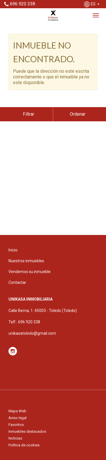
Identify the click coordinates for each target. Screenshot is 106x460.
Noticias (15, 438)
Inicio (13, 250)
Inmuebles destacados (27, 431)
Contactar (17, 282)
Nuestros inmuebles (26, 261)
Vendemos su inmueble (29, 271)
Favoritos (16, 424)
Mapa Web (17, 411)
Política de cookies (24, 445)
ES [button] (92, 4)
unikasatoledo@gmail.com (32, 333)
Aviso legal (17, 418)
